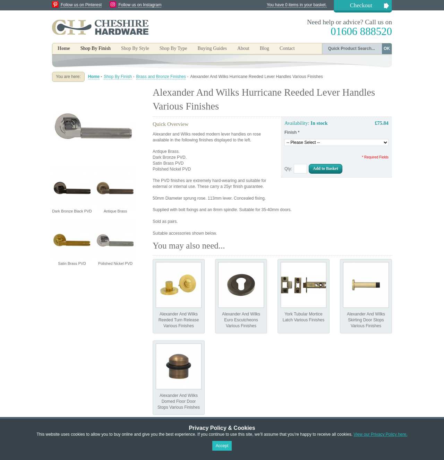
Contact (287, 48)
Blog (264, 48)
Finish (291, 132)
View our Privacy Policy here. (380, 434)
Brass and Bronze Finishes (161, 76)
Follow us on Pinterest (81, 4)
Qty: (288, 168)
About (243, 48)
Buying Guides (212, 48)
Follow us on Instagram (139, 4)
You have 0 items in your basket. (297, 4)
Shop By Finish (118, 76)
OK (387, 48)
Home (64, 48)
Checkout (361, 5)
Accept (222, 445)
